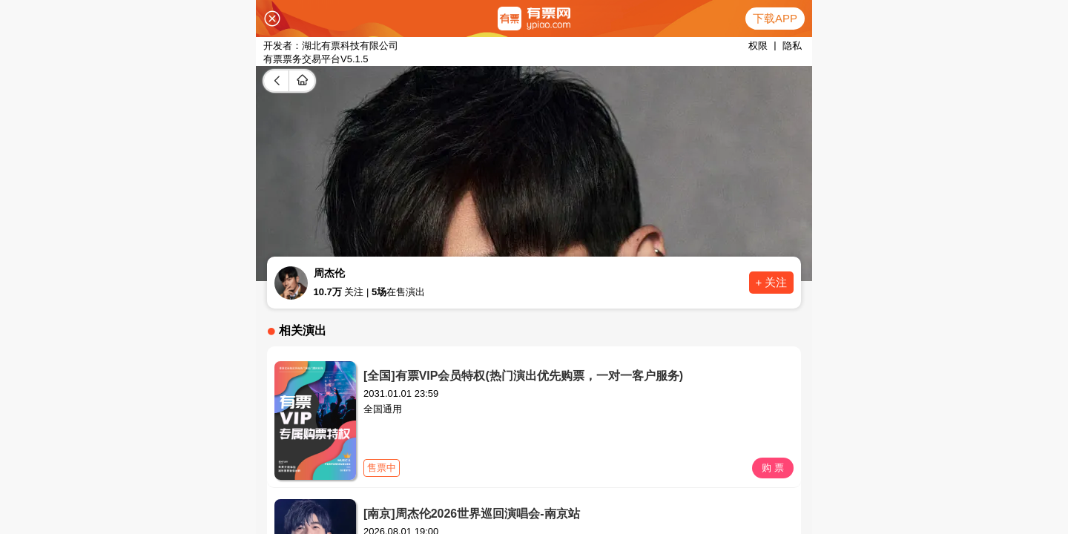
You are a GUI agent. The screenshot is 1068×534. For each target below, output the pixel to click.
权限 (758, 45)
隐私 (792, 45)
